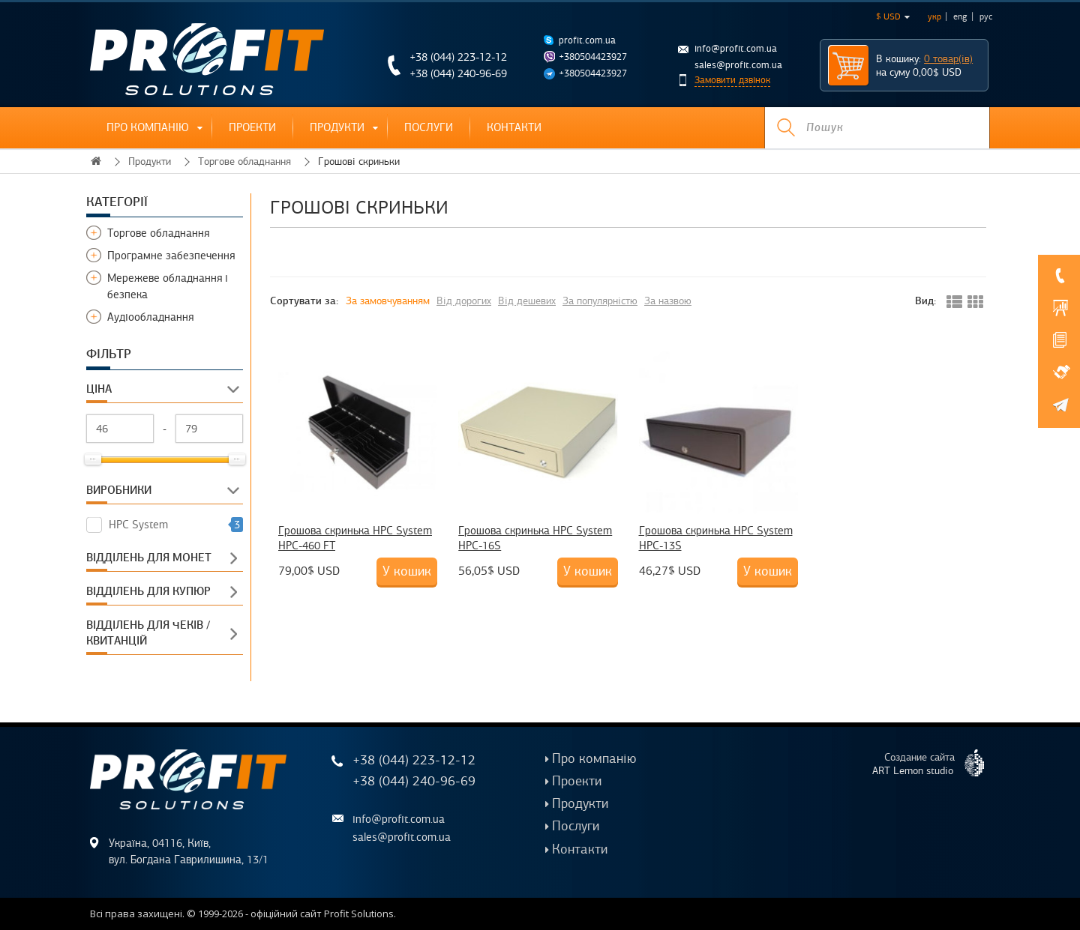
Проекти (252, 127)
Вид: (925, 301)
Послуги (428, 127)
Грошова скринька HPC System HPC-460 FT (355, 538)
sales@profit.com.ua (738, 65)
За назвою (668, 301)
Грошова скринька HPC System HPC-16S (535, 538)
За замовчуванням (388, 301)
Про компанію (147, 127)
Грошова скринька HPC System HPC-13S (716, 538)
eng (960, 16)
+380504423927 (593, 57)
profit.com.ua (587, 40)
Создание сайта (934, 762)
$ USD (893, 16)
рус (986, 16)
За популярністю (600, 301)
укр (934, 16)
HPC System (138, 524)
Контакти (514, 127)
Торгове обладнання (244, 161)
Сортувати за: (304, 301)
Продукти (337, 127)
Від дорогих (463, 301)
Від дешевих (527, 301)
